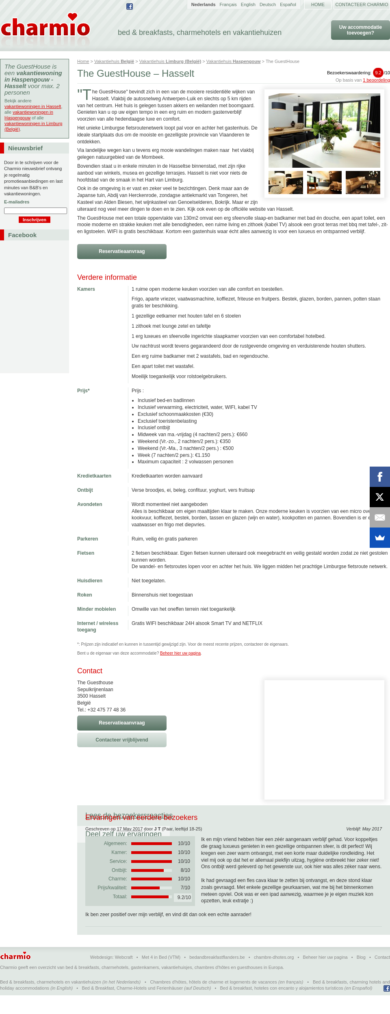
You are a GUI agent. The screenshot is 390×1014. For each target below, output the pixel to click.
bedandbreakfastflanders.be (217, 975)
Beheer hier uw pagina (180, 653)
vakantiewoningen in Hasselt (32, 106)
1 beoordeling (376, 80)
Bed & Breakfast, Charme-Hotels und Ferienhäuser (132, 1006)
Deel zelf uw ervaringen (227, 815)
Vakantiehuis (114, 61)
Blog (361, 975)
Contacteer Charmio (362, 4)
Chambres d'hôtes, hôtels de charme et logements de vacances (213, 1000)
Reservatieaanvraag (122, 251)
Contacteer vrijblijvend (121, 740)
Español (288, 4)
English (248, 4)
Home (318, 4)
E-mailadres (16, 201)
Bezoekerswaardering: (358, 73)
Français (228, 4)
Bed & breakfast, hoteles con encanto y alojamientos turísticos (281, 1006)
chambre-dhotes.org (274, 975)
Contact (382, 975)
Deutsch (268, 4)
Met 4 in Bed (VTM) (161, 975)
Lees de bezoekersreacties (129, 815)
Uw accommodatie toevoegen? (360, 30)
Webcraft (124, 975)
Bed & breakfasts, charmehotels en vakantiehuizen (50, 1000)
